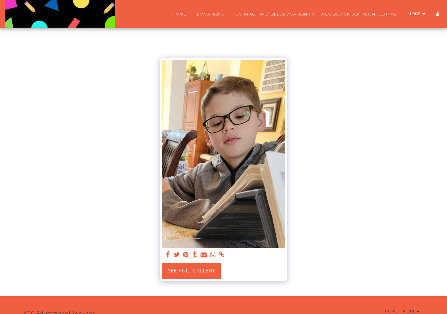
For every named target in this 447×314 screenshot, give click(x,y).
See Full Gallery (191, 270)
